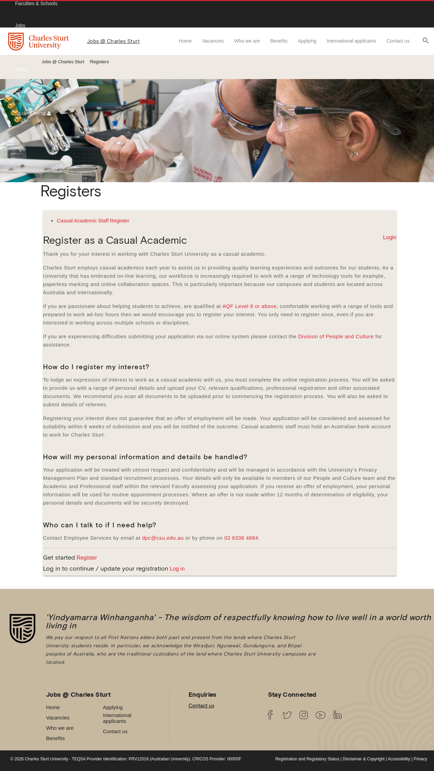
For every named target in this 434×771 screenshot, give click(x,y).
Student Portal (33, 113)
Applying (307, 41)
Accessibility (399, 759)
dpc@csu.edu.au (163, 538)
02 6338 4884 (241, 538)
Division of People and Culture (336, 336)
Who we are (247, 41)
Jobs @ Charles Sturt (113, 41)
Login (390, 237)
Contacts (24, 91)
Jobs (20, 25)
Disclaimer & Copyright (363, 759)
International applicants (351, 41)
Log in (177, 569)
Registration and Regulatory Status (307, 759)
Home (185, 41)
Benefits (279, 41)
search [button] (426, 40)
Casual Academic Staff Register (93, 220)
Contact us (398, 41)
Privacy (420, 759)
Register (86, 558)
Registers (99, 61)
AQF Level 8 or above (249, 306)
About (21, 69)
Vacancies (213, 41)
